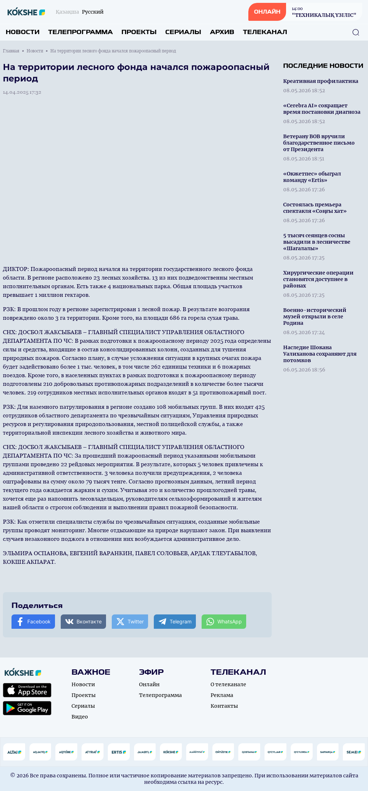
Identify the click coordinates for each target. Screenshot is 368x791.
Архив (222, 32)
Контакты (224, 706)
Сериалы (183, 32)
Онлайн (149, 684)
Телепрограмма (80, 32)
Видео (80, 716)
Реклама (222, 695)
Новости (23, 32)
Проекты (139, 32)
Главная (11, 50)
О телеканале (228, 684)
